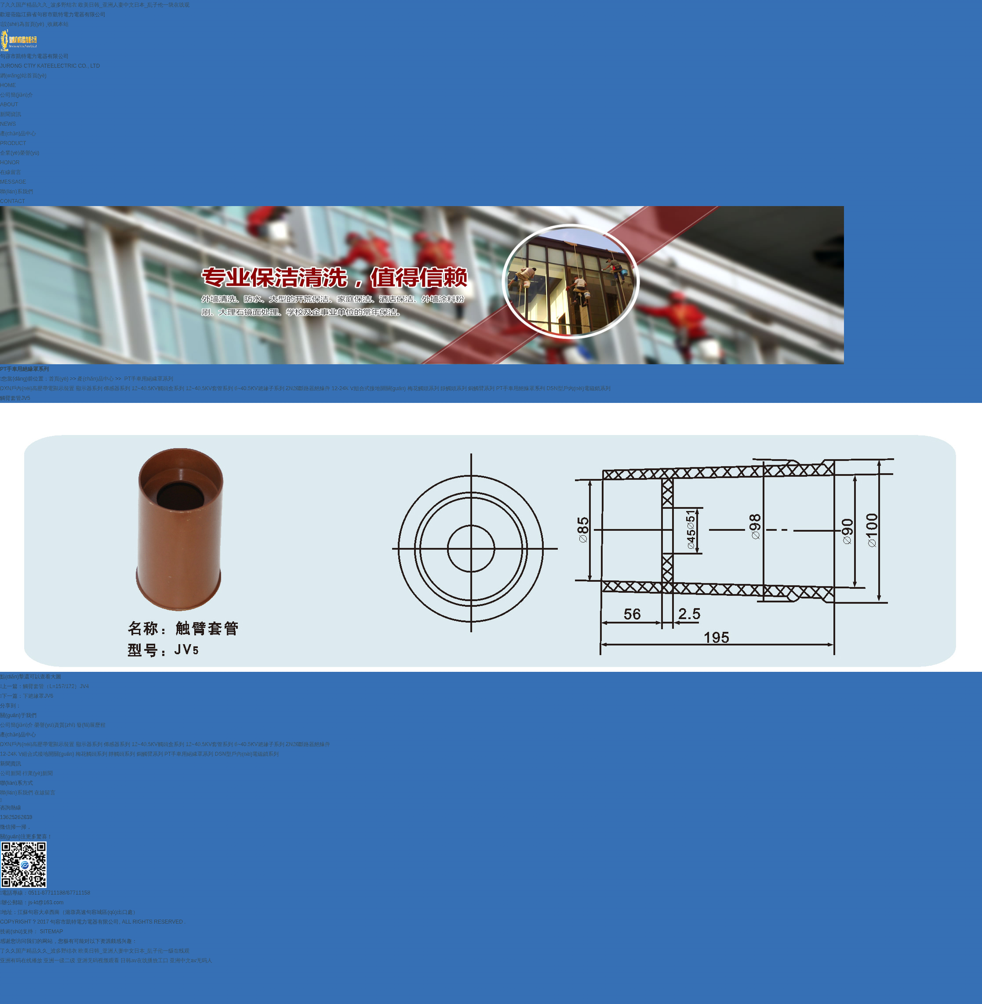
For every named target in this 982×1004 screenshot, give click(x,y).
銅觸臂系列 (481, 388)
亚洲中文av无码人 (191, 960)
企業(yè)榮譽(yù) (491, 158)
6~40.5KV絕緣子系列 (259, 388)
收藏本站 (57, 24)
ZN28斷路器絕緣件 (308, 388)
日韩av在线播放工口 (144, 960)
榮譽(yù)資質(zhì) (54, 725)
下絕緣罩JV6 (38, 696)
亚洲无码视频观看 (98, 960)
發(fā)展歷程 (90, 725)
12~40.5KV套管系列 (209, 388)
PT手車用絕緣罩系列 (148, 379)
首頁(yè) (59, 379)
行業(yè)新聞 (37, 773)
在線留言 (491, 178)
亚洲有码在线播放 (21, 960)
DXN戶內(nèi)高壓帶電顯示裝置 (37, 388)
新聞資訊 (491, 120)
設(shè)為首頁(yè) (22, 24)
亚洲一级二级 (59, 960)
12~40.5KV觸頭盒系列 (157, 388)
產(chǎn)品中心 (491, 139)
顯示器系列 (89, 388)
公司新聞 (10, 773)
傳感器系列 (117, 388)
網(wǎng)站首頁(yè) (491, 81)
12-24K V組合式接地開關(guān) (369, 388)
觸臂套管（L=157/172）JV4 (56, 686)
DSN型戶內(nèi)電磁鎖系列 (578, 388)
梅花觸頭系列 (423, 388)
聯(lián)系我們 (491, 197)
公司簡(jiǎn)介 (491, 100)
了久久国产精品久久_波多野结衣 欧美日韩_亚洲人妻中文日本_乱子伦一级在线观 (94, 5)
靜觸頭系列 (453, 388)
